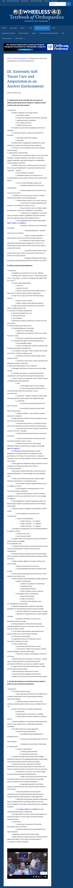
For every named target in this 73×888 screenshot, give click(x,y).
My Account (54, 1)
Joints (55, 28)
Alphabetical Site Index (36, 1)
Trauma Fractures (7, 38)
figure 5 (23, 223)
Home (3, 1)
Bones (24, 28)
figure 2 (16, 448)
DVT (31, 28)
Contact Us (47, 1)
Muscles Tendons (24, 33)
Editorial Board (25, 1)
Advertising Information (13, 1)
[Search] (68, 4)
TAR (63, 33)
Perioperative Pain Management (49, 33)
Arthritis (4, 28)
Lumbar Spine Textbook (8, 33)
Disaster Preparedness (42, 28)
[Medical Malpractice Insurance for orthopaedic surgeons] (36, 50)
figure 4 (27, 809)
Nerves (34, 33)
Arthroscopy (13, 28)
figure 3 (22, 809)
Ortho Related (21, 38)
